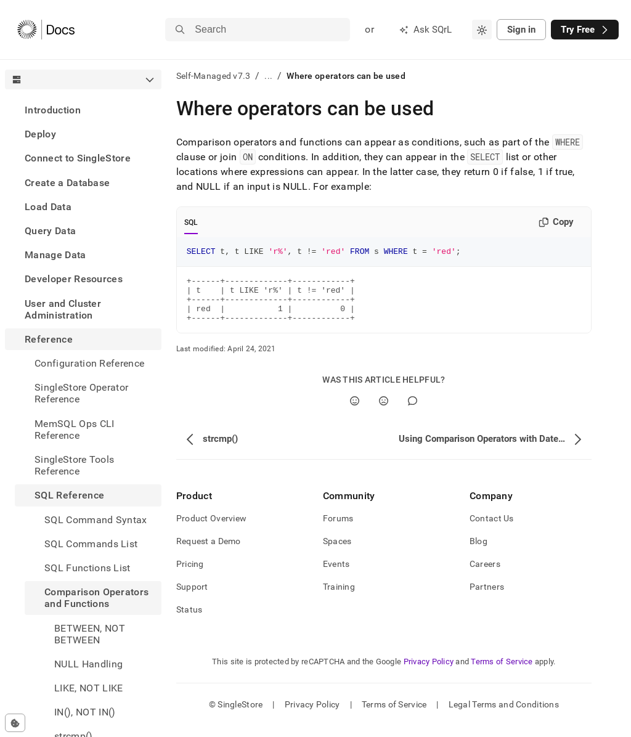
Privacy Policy (429, 672)
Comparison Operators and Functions (96, 597)
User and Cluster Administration (63, 309)
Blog (478, 552)
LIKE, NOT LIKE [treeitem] (88, 688)
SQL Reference (69, 495)
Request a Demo (208, 552)
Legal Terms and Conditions (504, 715)
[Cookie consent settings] (15, 723)
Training (339, 598)
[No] (383, 412)
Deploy (40, 134)
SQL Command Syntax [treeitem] (95, 520)
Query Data (50, 231)
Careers (485, 575)
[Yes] (354, 412)
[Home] (46, 29)
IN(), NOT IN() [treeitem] (84, 712)
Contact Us (492, 529)
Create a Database (67, 183)
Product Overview (211, 529)
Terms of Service (501, 672)
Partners (487, 598)
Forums (338, 529)
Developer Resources (74, 279)
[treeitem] (83, 110)
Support (192, 598)
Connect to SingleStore (78, 158)
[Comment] (412, 412)
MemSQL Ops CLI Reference (74, 429)
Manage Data (55, 255)
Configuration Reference (89, 363)
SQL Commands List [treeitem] (90, 544)
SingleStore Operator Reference (81, 393)
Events (336, 575)
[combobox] (482, 29)
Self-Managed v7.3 (213, 76)
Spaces (337, 552)
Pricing (190, 575)
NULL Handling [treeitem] (88, 664)
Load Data (48, 207)
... (268, 76)
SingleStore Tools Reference (74, 465)
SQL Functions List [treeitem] (87, 568)
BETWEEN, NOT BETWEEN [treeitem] (89, 634)
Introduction (53, 110)
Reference (49, 339)
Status (189, 620)
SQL (191, 222)
